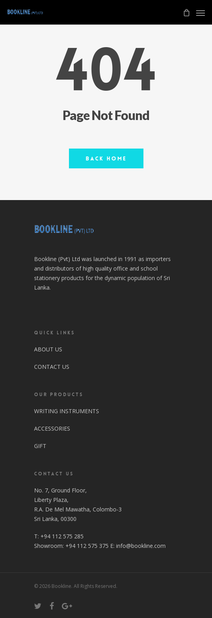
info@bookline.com (141, 545)
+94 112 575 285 (62, 536)
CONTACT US (51, 366)
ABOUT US (48, 349)
